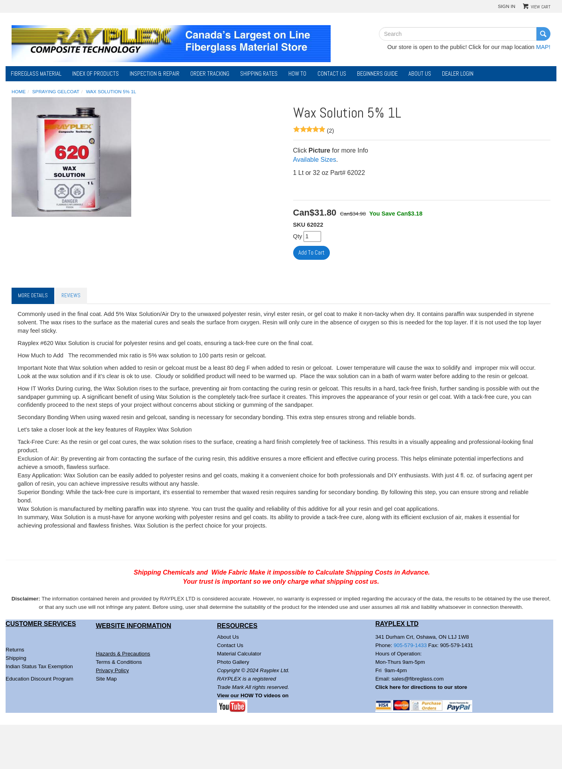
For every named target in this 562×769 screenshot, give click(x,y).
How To (297, 73)
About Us (419, 73)
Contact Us (331, 73)
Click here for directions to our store (421, 687)
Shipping (16, 658)
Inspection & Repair (154, 73)
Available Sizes (314, 159)
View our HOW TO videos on (253, 695)
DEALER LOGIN (457, 73)
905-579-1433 (410, 645)
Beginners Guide (377, 73)
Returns (15, 650)
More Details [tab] (33, 295)
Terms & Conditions (119, 662)
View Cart (540, 7)
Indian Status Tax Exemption (39, 666)
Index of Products (95, 73)
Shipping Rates (259, 73)
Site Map (106, 679)
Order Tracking (209, 73)
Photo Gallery (233, 662)
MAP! (543, 47)
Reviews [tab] (71, 295)
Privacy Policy (112, 670)
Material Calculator (239, 654)
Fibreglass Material (36, 73)
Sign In (506, 6)
